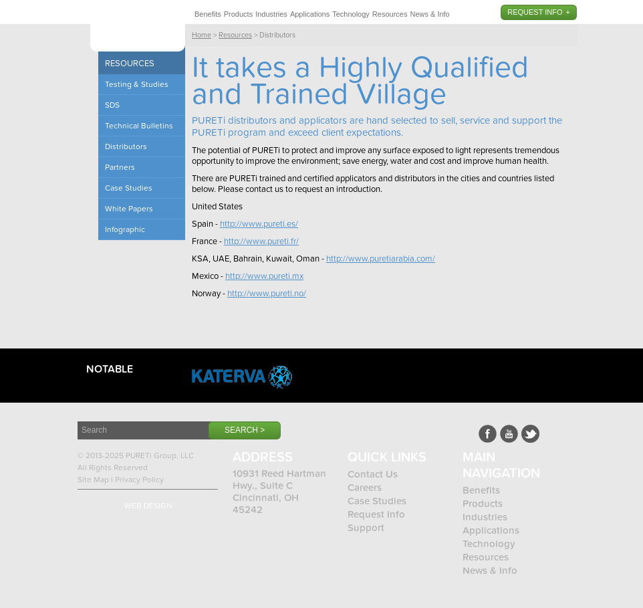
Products (238, 14)
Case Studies (377, 501)
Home (201, 35)
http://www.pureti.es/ (259, 224)
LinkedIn (530, 434)
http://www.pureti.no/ (266, 293)
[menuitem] (208, 12)
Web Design (148, 505)
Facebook (488, 434)
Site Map (93, 479)
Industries (271, 14)
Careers (365, 488)
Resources (390, 14)
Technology (351, 14)
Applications (310, 14)
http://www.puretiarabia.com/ (380, 259)
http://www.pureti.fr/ (261, 241)
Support (366, 528)
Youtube (509, 434)
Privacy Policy (139, 479)
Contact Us (373, 474)
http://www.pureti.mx (264, 276)
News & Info (429, 14)
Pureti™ (137, 28)
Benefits (208, 14)
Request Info (534, 12)
